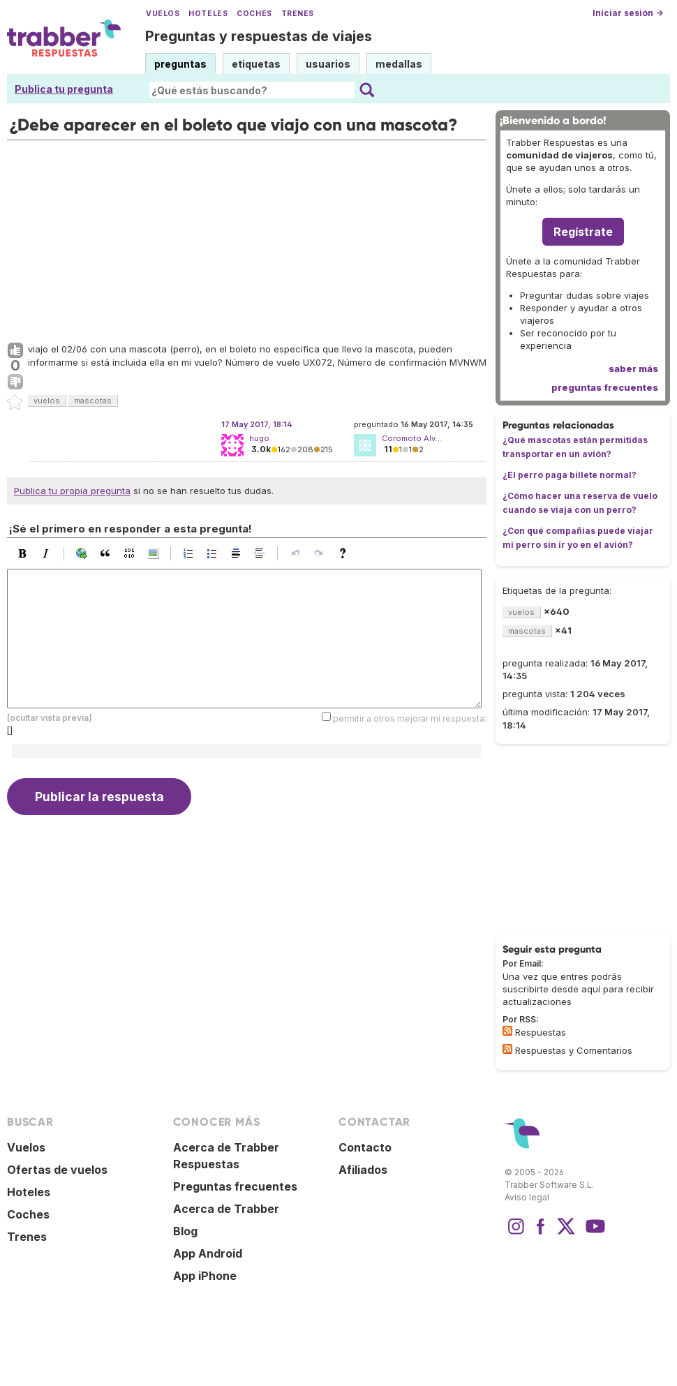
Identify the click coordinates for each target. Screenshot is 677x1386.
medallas (398, 64)
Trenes (297, 13)
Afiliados (362, 1170)
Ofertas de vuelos (57, 1170)
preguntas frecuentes (604, 387)
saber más (633, 368)
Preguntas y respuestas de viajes (258, 36)
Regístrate (583, 232)
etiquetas (256, 64)
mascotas (93, 400)
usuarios (328, 64)
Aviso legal (527, 1197)
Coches (254, 13)
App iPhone (205, 1276)
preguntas (180, 64)
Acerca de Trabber (226, 1209)
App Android (207, 1253)
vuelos (47, 400)
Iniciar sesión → (628, 13)
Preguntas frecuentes (235, 1186)
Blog (185, 1231)
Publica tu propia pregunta (72, 490)
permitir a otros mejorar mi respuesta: (409, 718)
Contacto (365, 1147)
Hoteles (208, 13)
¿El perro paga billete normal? (570, 475)
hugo (259, 438)
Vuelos (162, 13)
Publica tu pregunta (64, 89)
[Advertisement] (246, 238)
